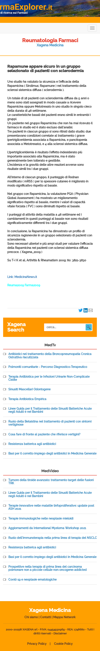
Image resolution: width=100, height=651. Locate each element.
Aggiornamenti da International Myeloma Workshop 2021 (47, 528)
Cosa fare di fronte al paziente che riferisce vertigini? (44, 434)
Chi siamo (31, 617)
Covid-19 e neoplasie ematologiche (32, 579)
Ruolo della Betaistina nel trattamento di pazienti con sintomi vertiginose (49, 423)
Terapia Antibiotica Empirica (27, 399)
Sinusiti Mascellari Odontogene (29, 389)
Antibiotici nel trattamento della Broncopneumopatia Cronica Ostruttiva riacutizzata (49, 356)
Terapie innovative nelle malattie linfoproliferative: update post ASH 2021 (51, 507)
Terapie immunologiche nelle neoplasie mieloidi (40, 518)
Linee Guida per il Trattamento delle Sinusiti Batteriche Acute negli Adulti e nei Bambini (50, 410)
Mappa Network (64, 617)
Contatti (45, 617)
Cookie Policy (63, 643)
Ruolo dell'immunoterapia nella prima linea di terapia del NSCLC (52, 537)
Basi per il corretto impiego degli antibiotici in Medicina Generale (52, 453)
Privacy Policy (37, 643)
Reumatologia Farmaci (50, 40)
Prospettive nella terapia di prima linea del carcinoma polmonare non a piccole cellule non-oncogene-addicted (47, 568)
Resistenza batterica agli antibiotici (32, 444)
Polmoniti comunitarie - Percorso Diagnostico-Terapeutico (47, 366)
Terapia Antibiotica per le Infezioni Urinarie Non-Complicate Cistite (49, 378)
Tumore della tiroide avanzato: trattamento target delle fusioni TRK (51, 482)
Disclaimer (60, 633)
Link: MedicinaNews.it (22, 277)
